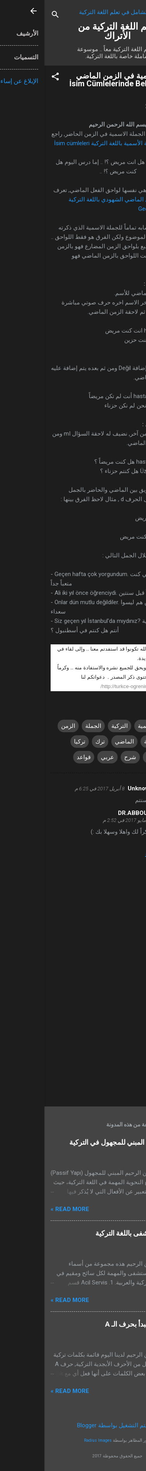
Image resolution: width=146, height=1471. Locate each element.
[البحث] (11, 16)
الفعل (128, 741)
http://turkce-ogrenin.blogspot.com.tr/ (98, 686)
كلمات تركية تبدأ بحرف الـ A (100, 1324)
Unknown (96, 788)
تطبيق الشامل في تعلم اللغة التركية (78, 12)
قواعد (39, 757)
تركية (128, 757)
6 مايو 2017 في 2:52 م (82, 820)
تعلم (107, 757)
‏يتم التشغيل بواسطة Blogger (73, 1425)
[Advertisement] (73, 1039)
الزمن (24, 725)
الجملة (49, 725)
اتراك (128, 725)
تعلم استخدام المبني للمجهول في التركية (82, 1142)
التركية (75, 725)
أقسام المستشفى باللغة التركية (95, 1233)
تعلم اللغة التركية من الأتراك (73, 31)
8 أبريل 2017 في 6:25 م (55, 789)
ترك (55, 741)
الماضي (80, 741)
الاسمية (102, 725)
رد (103, 855)
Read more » (25, 1209)
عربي (63, 757)
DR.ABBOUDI (91, 812)
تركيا (35, 741)
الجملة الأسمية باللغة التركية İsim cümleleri (63, 143)
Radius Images (53, 1440)
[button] (11, 78)
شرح (86, 757)
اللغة (105, 741)
